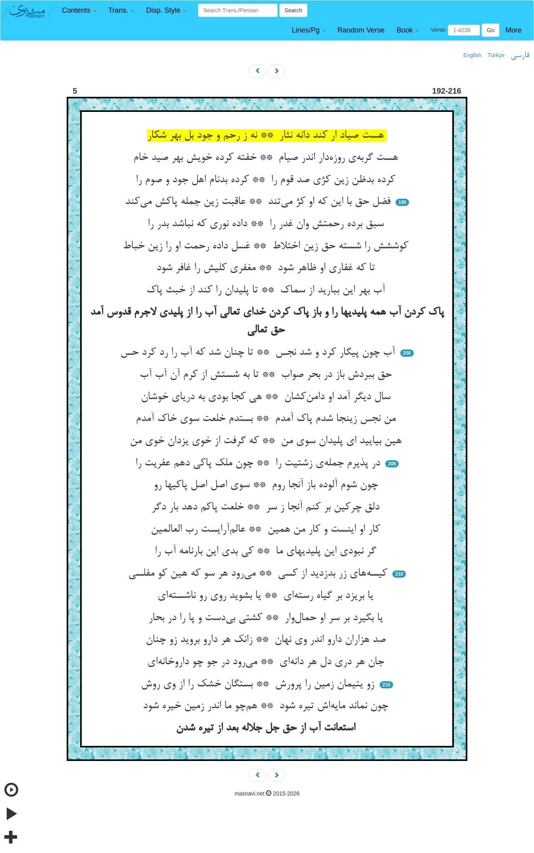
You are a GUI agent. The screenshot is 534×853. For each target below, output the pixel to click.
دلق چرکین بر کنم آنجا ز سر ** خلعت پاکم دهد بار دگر (267, 507)
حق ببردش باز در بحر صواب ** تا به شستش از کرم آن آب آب (267, 375)
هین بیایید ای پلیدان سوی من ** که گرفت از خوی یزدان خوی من (267, 441)
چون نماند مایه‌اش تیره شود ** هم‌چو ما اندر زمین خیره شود (267, 706)
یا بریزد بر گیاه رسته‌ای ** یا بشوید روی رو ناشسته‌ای (267, 596)
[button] (79, 10)
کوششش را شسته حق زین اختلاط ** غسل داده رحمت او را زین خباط (267, 246)
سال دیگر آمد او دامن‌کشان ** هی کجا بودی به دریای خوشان (267, 397)
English (472, 55)
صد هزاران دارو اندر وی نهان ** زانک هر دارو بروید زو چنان (267, 640)
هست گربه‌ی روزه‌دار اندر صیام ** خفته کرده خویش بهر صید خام (267, 158)
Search (293, 10)
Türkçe (496, 55)
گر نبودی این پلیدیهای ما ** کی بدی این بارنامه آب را (267, 551)
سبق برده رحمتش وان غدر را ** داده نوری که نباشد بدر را (267, 224)
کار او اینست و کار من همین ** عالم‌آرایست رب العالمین (267, 529)
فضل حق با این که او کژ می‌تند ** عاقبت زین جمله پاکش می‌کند (259, 202)
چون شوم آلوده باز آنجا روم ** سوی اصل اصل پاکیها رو (267, 485)
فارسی (520, 55)
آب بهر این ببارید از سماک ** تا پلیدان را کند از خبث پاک (267, 290)
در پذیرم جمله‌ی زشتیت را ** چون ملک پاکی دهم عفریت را (259, 463)
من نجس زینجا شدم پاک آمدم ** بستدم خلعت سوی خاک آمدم (267, 419)
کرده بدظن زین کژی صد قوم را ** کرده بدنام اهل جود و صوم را (267, 180)
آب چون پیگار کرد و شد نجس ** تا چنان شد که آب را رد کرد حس (259, 352)
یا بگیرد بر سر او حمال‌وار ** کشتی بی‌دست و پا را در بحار (267, 618)
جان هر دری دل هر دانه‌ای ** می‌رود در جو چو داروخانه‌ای (267, 662)
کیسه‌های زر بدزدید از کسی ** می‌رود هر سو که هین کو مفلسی (259, 573)
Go (490, 30)
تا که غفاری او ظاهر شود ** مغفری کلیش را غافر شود (267, 268)
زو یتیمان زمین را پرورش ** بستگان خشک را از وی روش (259, 684)
